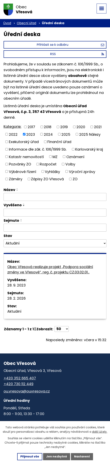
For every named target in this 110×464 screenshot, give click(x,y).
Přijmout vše (29, 456)
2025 (65, 134)
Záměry (15, 179)
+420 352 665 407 (20, 378)
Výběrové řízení (22, 171)
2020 (80, 126)
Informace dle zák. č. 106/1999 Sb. (38, 149)
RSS (77, 54)
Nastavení (82, 456)
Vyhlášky (52, 171)
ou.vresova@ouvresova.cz (27, 391)
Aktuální (14, 311)
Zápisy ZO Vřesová (47, 179)
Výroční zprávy (82, 171)
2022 (13, 134)
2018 (47, 126)
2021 (98, 126)
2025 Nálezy (90, 134)
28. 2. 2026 (16, 298)
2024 (48, 134)
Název (9, 189)
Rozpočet (48, 164)
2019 (64, 126)
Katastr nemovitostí (26, 156)
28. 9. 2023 (16, 285)
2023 (30, 134)
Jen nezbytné (56, 456)
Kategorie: (12, 126)
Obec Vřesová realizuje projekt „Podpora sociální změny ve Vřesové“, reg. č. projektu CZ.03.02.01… (50, 269)
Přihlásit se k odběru (70, 44)
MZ (55, 156)
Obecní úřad (26, 23)
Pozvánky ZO (20, 164)
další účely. (99, 432)
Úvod (7, 23)
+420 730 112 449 (18, 383)
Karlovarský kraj (89, 149)
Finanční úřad (59, 141)
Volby (70, 164)
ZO (75, 179)
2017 (31, 126)
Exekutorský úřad (24, 141)
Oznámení (75, 156)
